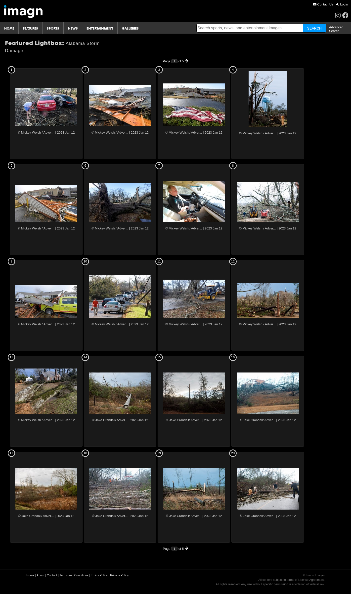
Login (342, 4)
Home (30, 575)
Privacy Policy (119, 575)
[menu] (330, 4)
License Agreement (311, 580)
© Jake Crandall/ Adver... (110, 420)
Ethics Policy (99, 575)
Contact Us (323, 4)
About (40, 575)
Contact (52, 575)
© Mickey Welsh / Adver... (36, 132)
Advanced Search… (336, 29)
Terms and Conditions (73, 575)
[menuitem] (323, 4)
